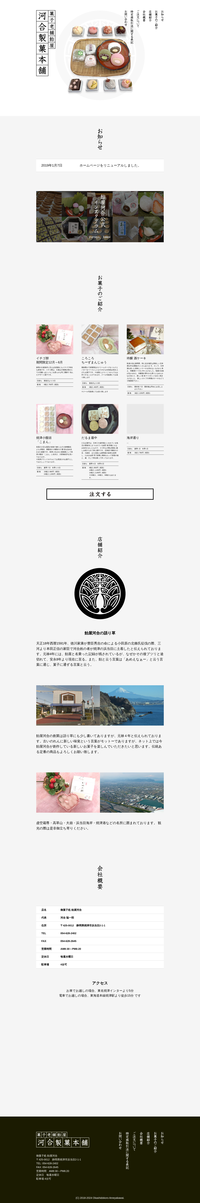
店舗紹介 (150, 16)
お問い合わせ (125, 18)
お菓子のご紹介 (156, 19)
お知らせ (162, 15)
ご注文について (138, 18)
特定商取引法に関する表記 (131, 27)
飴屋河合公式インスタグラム (100, 216)
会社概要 (144, 16)
